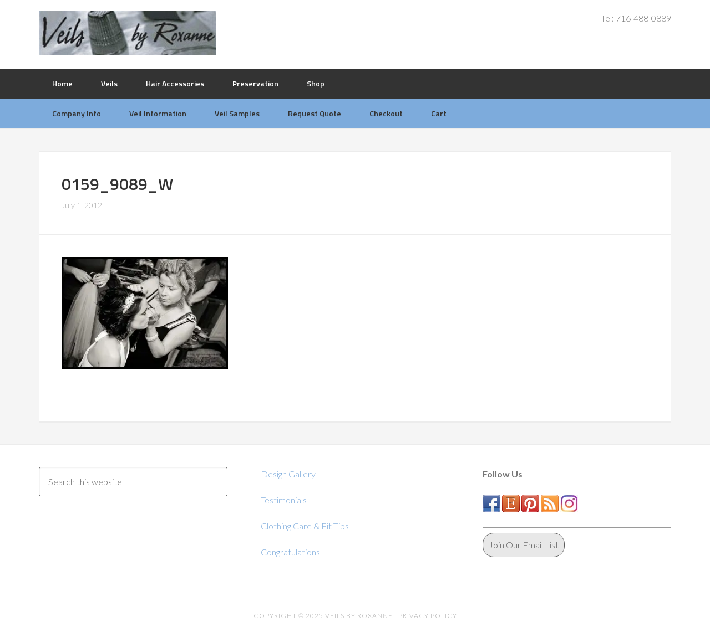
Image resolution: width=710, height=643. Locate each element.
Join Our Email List (524, 544)
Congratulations (290, 552)
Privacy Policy (427, 615)
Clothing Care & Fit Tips (305, 526)
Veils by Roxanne (127, 33)
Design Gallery (288, 474)
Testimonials (284, 500)
